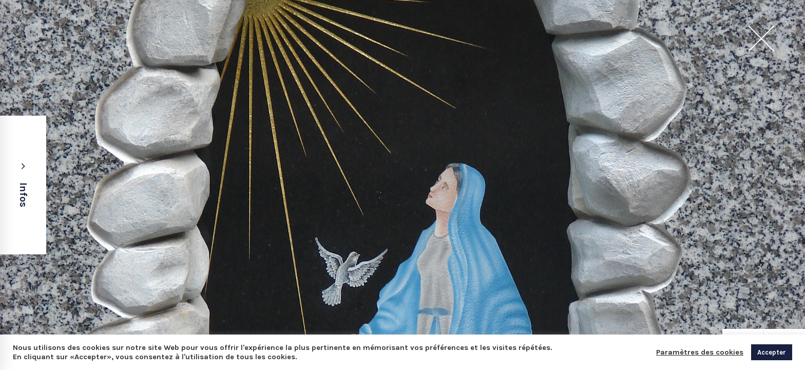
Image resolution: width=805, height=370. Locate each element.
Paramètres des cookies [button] (699, 352)
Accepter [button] (771, 352)
